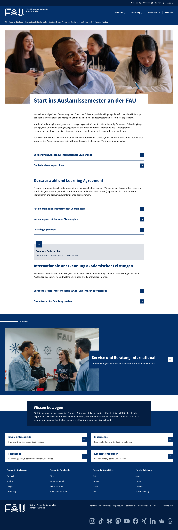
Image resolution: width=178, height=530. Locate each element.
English (169, 3)
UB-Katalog (11, 491)
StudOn (10, 481)
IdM (94, 491)
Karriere (138, 486)
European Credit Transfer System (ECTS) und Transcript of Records (70, 291)
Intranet (96, 481)
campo (10, 486)
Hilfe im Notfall (105, 505)
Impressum (118, 505)
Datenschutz (130, 505)
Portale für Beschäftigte (103, 470)
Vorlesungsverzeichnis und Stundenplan (56, 219)
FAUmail (10, 476)
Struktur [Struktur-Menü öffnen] (148, 3)
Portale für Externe (143, 470)
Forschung (135, 12)
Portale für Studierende (17, 470)
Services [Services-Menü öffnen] (136, 3)
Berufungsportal (57, 481)
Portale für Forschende (60, 470)
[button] (46, 439)
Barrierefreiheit (144, 505)
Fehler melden (166, 505)
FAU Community (142, 491)
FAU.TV (95, 486)
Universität (153, 12)
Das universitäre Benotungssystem (53, 301)
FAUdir (95, 476)
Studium (119, 12)
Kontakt (93, 505)
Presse (138, 481)
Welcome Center (57, 486)
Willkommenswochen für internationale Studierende (63, 155)
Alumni (138, 476)
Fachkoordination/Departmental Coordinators (59, 209)
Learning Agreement (45, 229)
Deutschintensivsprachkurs (49, 165)
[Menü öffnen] (169, 12)
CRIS (52, 476)
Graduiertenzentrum (58, 491)
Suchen (159, 3)
